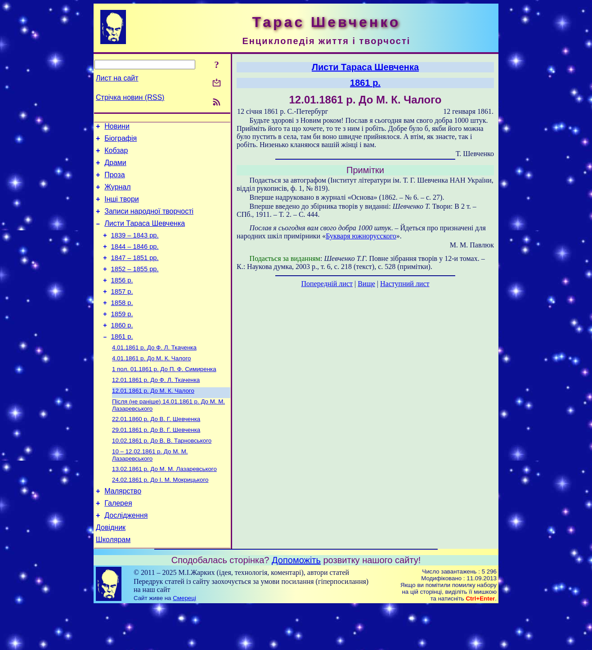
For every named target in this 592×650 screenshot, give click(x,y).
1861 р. (122, 362)
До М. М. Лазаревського (150, 490)
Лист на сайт (117, 78)
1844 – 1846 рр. (135, 261)
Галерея (118, 542)
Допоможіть (296, 603)
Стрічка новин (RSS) (130, 97)
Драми (115, 168)
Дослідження (126, 556)
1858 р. (122, 324)
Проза (114, 181)
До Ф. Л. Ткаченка (154, 374)
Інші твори (121, 208)
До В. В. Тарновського (161, 474)
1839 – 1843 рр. (135, 248)
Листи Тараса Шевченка (144, 235)
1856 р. (122, 299)
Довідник (111, 569)
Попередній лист (327, 283)
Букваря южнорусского (361, 236)
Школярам (113, 583)
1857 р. (122, 311)
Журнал (117, 195)
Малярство (122, 529)
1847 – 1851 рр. (135, 274)
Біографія (120, 141)
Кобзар (116, 154)
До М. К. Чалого (151, 385)
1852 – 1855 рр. (135, 286)
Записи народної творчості (148, 222)
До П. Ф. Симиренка (164, 397)
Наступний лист (404, 283)
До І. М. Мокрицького (160, 516)
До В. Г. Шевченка (156, 451)
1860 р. (122, 349)
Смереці (184, 641)
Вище (366, 283)
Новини (117, 127)
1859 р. (122, 337)
